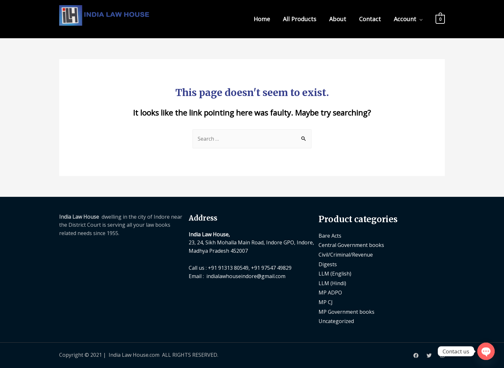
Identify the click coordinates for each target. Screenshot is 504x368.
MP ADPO (330, 292)
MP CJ (326, 302)
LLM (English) (335, 273)
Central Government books (351, 245)
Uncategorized (336, 321)
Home (262, 19)
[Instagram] (442, 355)
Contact (370, 19)
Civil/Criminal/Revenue (346, 254)
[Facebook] (416, 355)
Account (405, 19)
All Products (299, 19)
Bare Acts (330, 235)
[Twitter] (429, 355)
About (337, 19)
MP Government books (346, 311)
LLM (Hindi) (332, 283)
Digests (328, 264)
